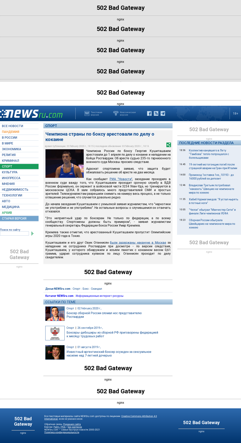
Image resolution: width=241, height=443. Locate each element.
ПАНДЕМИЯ (10, 132)
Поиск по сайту (10, 229)
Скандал (96, 288)
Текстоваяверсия (96, 113)
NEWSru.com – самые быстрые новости (66, 429)
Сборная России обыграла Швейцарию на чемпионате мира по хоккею (212, 224)
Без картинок (75, 427)
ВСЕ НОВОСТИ (12, 126)
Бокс (86, 288)
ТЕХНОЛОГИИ (12, 195)
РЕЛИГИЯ (9, 155)
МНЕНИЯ (8, 184)
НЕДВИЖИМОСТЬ (15, 189)
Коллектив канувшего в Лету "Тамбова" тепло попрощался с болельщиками (209, 154)
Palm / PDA (60, 427)
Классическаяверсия (128, 113)
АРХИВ (7, 213)
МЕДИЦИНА (11, 207)
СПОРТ (7, 166)
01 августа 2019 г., (89, 347)
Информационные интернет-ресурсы (99, 295)
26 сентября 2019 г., (90, 327)
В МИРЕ (7, 143)
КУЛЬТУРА (10, 172)
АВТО (6, 201)
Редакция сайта (72, 424)
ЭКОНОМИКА (11, 149)
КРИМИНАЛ (10, 161)
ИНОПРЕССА (11, 178)
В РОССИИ (9, 137)
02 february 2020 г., (89, 308)
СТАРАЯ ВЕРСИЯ (14, 218)
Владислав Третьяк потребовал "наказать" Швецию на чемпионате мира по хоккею (211, 189)
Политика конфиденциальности (61, 432)
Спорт (51, 126)
